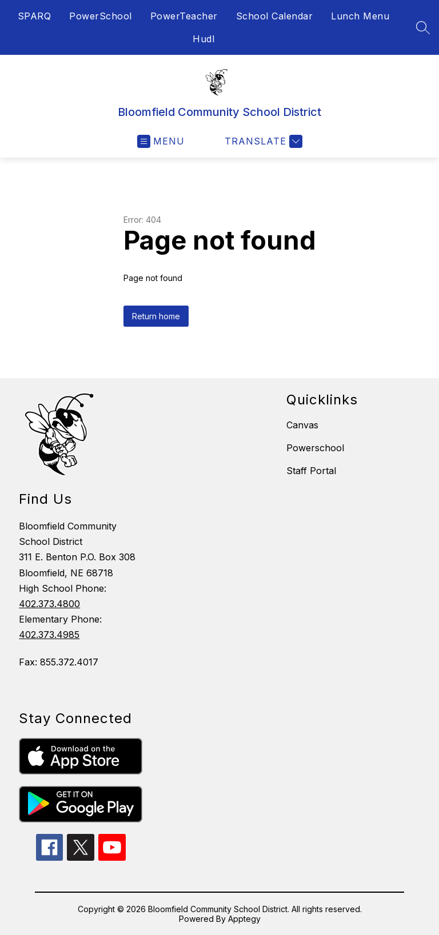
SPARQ (34, 16)
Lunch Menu (360, 16)
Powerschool (315, 448)
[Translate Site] (262, 141)
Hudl (203, 39)
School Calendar (274, 16)
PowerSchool (100, 16)
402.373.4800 (49, 603)
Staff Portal (311, 470)
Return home (156, 316)
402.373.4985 (49, 634)
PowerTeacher (184, 16)
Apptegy (244, 919)
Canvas (302, 425)
